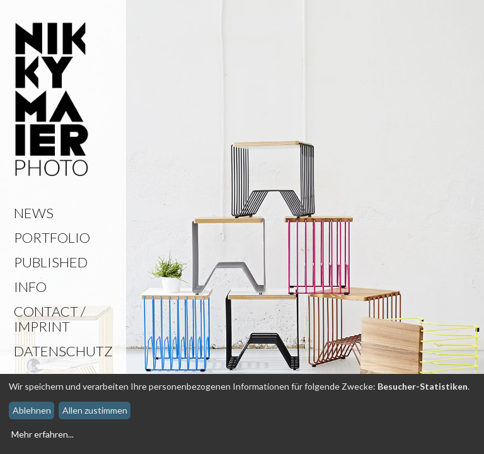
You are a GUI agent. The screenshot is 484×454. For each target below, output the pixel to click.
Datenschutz (63, 350)
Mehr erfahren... (42, 434)
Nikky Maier (51, 100)
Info (30, 286)
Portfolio (52, 237)
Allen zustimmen (94, 410)
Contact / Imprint (50, 319)
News (34, 212)
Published (51, 262)
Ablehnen (32, 410)
